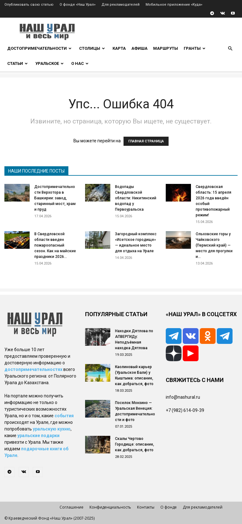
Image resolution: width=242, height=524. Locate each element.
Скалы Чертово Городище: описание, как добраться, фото (134, 444)
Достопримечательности (39, 48)
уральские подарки (38, 435)
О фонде (168, 507)
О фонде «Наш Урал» (77, 5)
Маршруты (165, 48)
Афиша (139, 48)
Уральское (49, 63)
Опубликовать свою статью (29, 5)
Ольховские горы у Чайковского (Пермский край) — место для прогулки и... (214, 245)
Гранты (194, 48)
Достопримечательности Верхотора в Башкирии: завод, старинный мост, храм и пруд (55, 198)
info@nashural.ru (183, 397)
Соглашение (72, 507)
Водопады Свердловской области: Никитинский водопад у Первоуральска (135, 198)
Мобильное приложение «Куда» (174, 5)
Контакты (145, 507)
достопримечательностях (33, 369)
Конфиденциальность (110, 507)
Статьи (17, 63)
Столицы (92, 48)
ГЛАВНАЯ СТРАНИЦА (146, 141)
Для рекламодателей (120, 5)
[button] (230, 49)
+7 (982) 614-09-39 (185, 410)
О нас (80, 63)
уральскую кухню (52, 428)
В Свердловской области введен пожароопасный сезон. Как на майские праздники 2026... (55, 245)
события (64, 415)
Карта (119, 48)
